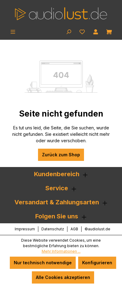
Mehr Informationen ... (61, 251)
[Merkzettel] (82, 31)
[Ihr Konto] (95, 31)
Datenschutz (52, 229)
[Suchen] (68, 31)
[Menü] (13, 31)
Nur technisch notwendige (43, 262)
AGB (74, 229)
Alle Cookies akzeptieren (63, 277)
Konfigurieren (97, 262)
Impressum (25, 229)
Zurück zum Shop (61, 154)
